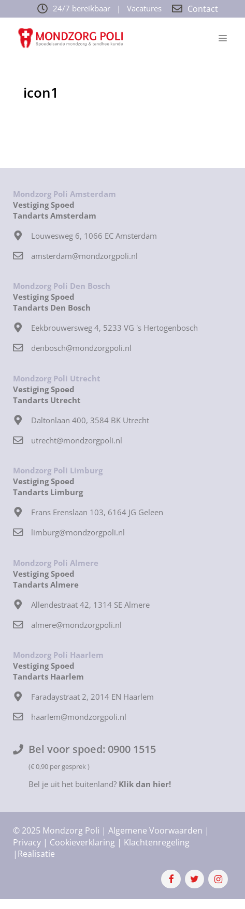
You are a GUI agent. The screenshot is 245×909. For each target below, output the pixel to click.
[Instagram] (218, 879)
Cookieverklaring (82, 842)
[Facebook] (171, 879)
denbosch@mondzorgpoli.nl (81, 348)
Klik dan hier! (145, 784)
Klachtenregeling (157, 842)
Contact (203, 8)
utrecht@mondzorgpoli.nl (76, 440)
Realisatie (36, 853)
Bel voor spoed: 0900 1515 (92, 749)
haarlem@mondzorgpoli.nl (78, 717)
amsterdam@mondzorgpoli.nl (84, 256)
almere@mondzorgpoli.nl (76, 625)
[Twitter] (195, 879)
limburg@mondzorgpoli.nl (78, 532)
